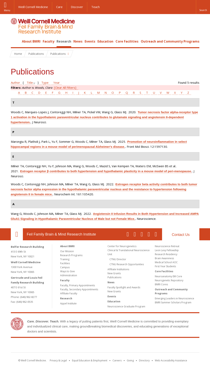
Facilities (65, 263)
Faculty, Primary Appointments (77, 285)
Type (45, 83)
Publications (114, 277)
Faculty (48, 41)
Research (64, 41)
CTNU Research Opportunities (127, 264)
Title (30, 83)
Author (15, 83)
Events (90, 41)
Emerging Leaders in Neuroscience (174, 298)
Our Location (17, 234)
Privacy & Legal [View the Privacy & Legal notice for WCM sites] (58, 360)
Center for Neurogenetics (122, 246)
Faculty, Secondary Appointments (79, 289)
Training (64, 259)
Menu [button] (7, 10)
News (77, 41)
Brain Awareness (164, 258)
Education (105, 41)
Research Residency (166, 254)
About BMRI (31, 41)
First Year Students (165, 266)
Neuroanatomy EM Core (168, 276)
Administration (68, 275)
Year (56, 83)
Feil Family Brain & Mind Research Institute (61, 234)
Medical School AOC (166, 262)
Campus (65, 267)
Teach (95, 7)
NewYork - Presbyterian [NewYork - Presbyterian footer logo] (138, 345)
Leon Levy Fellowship (167, 250)
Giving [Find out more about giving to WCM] (130, 360)
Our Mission (67, 251)
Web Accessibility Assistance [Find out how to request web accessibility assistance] (171, 360)
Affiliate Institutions (118, 269)
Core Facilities (127, 41)
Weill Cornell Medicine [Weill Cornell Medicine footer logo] (76, 345)
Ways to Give (67, 271)
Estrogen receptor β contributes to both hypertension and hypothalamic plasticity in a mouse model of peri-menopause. (106, 171)
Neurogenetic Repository (169, 280)
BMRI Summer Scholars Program (173, 302)
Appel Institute (68, 303)
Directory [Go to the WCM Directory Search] (144, 360)
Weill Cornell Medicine (33, 7)
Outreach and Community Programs (170, 41)
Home (15, 41)
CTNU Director (118, 259)
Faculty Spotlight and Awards (124, 287)
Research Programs (71, 255)
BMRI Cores (161, 284)
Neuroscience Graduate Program (126, 306)
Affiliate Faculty (68, 293)
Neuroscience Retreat (167, 246)
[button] (203, 7)
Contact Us (181, 235)
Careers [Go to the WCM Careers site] (117, 360)
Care (59, 7)
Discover (77, 7)
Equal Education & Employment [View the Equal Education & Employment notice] (89, 360)
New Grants (114, 273)
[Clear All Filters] (65, 88)
